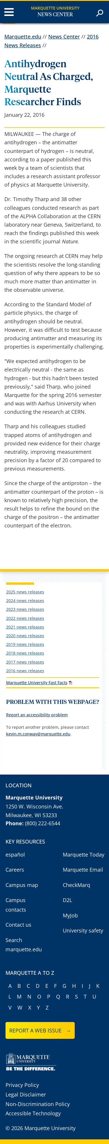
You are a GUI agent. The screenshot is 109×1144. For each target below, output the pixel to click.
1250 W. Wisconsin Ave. (34, 806)
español (15, 854)
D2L (67, 900)
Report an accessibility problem (37, 714)
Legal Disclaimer (26, 1094)
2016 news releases (25, 670)
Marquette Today (83, 854)
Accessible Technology (33, 1113)
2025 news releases (25, 592)
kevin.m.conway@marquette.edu (38, 734)
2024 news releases (25, 600)
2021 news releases (25, 627)
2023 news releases (25, 609)
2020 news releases (25, 635)
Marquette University (55, 8)
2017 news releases (25, 662)
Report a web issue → (40, 1030)
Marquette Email (83, 869)
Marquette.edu (22, 36)
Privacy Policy (22, 1084)
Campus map (22, 884)
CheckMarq (76, 884)
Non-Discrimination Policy (38, 1104)
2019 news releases (25, 644)
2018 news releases (25, 653)
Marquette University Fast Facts (36, 682)
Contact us (18, 924)
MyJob (70, 915)
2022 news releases (25, 618)
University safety (83, 930)
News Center (55, 14)
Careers (15, 869)
